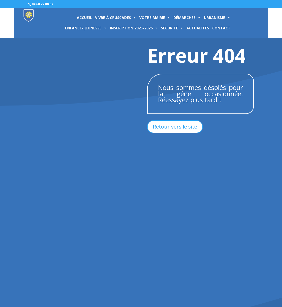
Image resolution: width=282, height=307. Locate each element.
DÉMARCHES (187, 17)
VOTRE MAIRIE (154, 17)
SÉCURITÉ (172, 27)
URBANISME (217, 17)
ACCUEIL (84, 17)
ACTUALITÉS (197, 27)
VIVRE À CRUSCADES (115, 17)
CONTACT (221, 27)
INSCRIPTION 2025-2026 (134, 27)
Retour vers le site (175, 126)
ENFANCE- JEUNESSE (86, 27)
